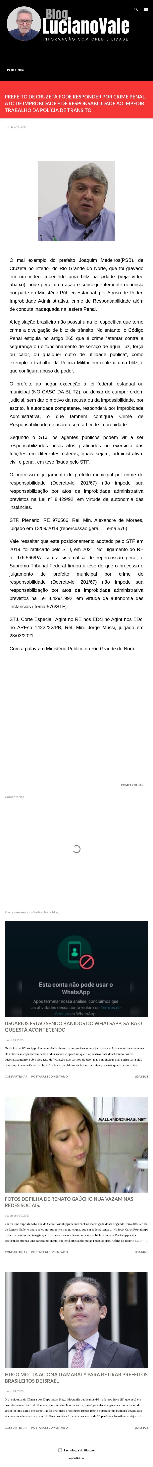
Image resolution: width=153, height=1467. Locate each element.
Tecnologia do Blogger (76, 1450)
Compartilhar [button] (132, 785)
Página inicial (16, 69)
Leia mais (141, 1076)
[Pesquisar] (136, 7)
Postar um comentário (49, 1076)
